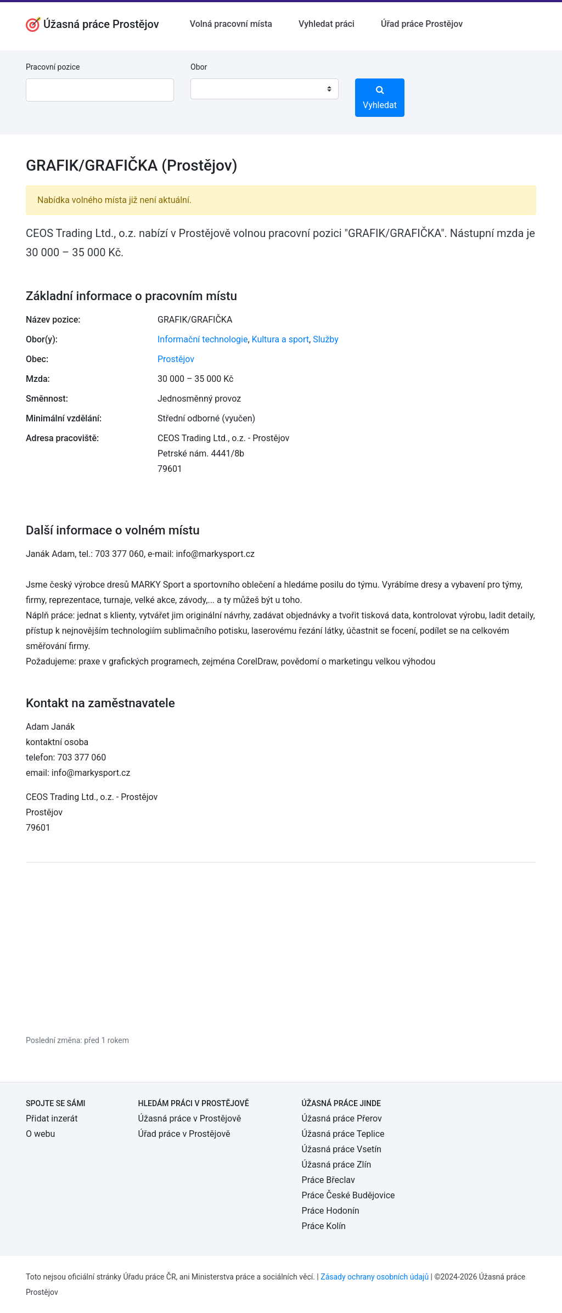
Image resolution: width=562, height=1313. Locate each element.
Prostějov (176, 359)
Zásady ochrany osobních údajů (375, 1276)
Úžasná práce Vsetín (341, 1149)
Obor (198, 67)
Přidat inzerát (51, 1118)
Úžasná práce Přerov (342, 1118)
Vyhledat (380, 97)
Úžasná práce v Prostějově (189, 1118)
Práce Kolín (324, 1226)
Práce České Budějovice (348, 1195)
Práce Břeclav (328, 1180)
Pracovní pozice (53, 67)
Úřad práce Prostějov (422, 24)
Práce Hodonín (330, 1210)
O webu (40, 1134)
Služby (326, 339)
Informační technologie (203, 339)
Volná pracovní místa (231, 24)
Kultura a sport (281, 339)
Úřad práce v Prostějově (184, 1134)
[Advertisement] (281, 948)
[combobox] (264, 88)
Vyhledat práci (327, 24)
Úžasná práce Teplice (343, 1134)
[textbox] (213, 88)
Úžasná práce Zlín (337, 1164)
